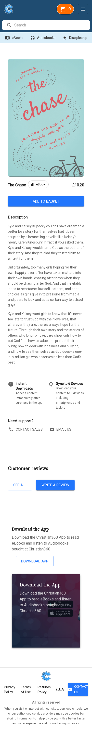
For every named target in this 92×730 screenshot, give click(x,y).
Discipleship (75, 37)
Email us (61, 429)
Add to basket (46, 201)
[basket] (65, 9)
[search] (52, 25)
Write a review (55, 485)
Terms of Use (26, 689)
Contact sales (26, 429)
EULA (60, 690)
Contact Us (78, 689)
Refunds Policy (44, 689)
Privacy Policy (9, 689)
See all (20, 485)
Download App (34, 561)
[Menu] (83, 9)
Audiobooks (43, 37)
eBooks (14, 37)
